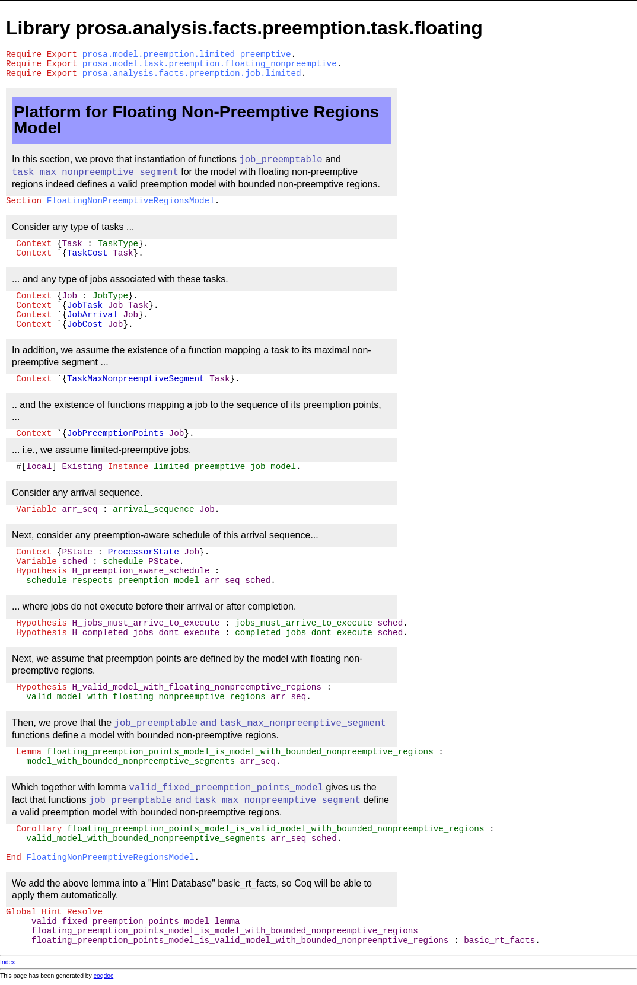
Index (7, 962)
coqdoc (104, 976)
